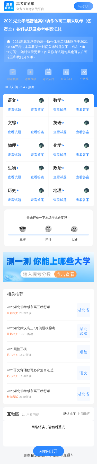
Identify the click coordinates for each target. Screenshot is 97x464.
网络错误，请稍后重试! (48, 427)
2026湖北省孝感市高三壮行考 (28, 307)
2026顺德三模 (17, 349)
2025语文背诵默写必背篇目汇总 (30, 370)
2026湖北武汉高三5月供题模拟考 (31, 328)
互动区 (13, 414)
